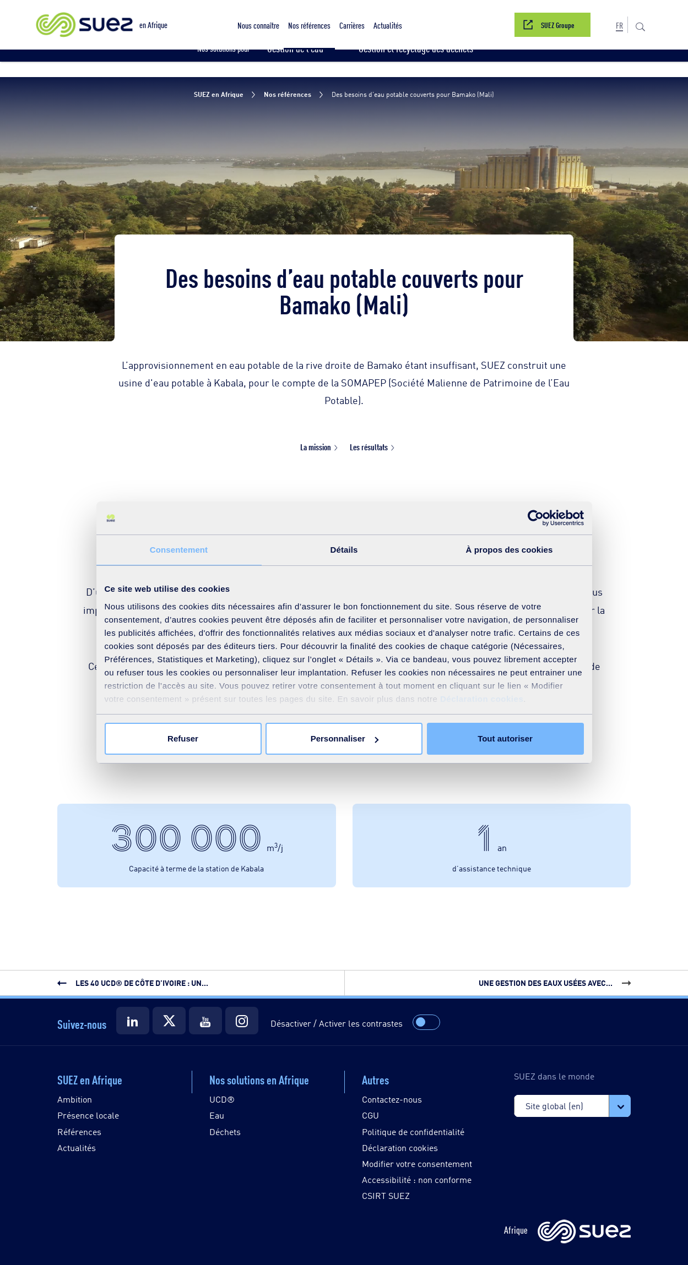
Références (79, 1131)
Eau (216, 1115)
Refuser (182, 738)
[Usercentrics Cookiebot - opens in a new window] (535, 518)
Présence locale (88, 1115)
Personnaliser (344, 738)
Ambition (74, 1099)
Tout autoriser (505, 738)
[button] (258, 25)
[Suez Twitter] (169, 1020)
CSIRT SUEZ (386, 1195)
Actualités (76, 1147)
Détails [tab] (344, 549)
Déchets (225, 1131)
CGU (370, 1115)
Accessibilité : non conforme (417, 1179)
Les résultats (369, 446)
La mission (315, 446)
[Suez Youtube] (205, 1020)
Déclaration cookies (481, 699)
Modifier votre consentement (417, 1163)
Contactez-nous (392, 1099)
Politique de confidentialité (413, 1131)
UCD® (222, 1099)
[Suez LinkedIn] (132, 1020)
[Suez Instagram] (241, 1020)
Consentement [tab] (179, 549)
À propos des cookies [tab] (509, 549)
